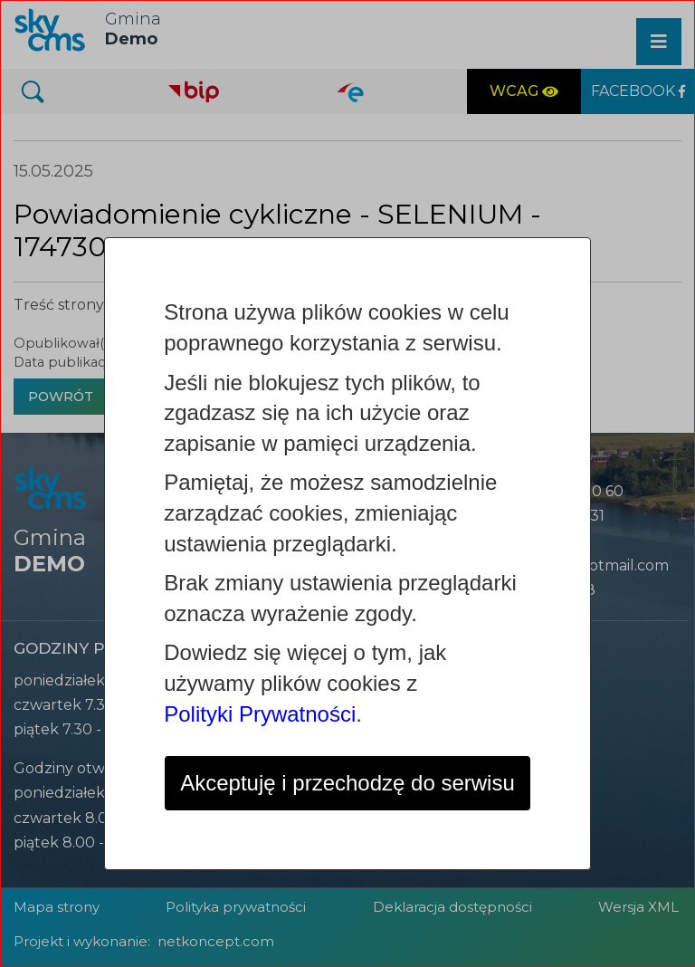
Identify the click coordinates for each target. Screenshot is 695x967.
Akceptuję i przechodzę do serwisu (347, 783)
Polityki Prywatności (260, 714)
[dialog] (347, 483)
